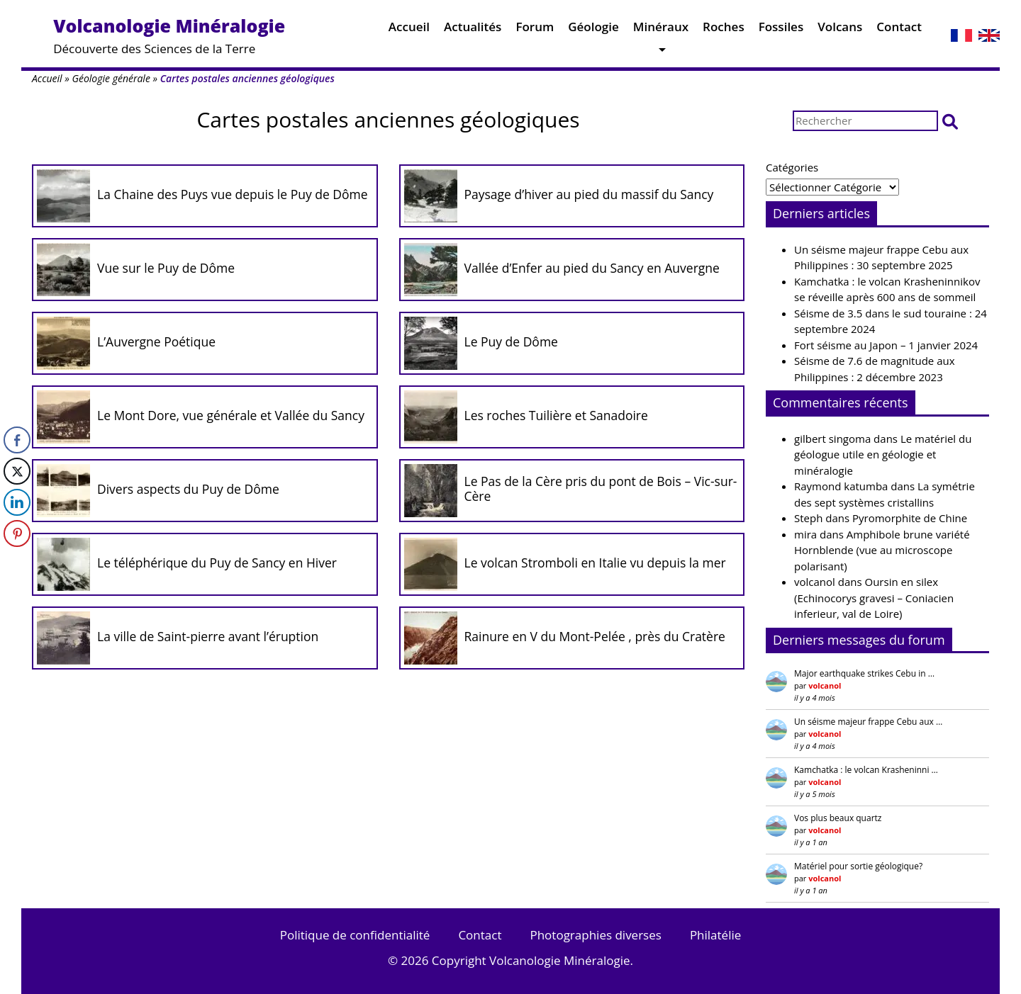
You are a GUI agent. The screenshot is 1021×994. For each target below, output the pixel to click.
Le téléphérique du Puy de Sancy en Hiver (217, 562)
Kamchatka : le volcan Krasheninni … (866, 770)
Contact (899, 30)
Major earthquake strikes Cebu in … (864, 673)
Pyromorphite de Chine (909, 518)
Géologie (593, 30)
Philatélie (715, 935)
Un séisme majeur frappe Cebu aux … (868, 722)
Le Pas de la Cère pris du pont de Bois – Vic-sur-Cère (600, 488)
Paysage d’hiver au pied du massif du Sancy (589, 194)
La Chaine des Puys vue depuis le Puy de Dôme (232, 194)
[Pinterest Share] (17, 533)
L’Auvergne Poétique (156, 341)
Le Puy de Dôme (511, 341)
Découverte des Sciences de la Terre (169, 35)
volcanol (814, 582)
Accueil (409, 30)
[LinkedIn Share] (17, 502)
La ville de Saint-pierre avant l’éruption (207, 636)
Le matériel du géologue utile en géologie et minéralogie (882, 454)
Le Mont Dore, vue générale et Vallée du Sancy (230, 415)
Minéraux (660, 30)
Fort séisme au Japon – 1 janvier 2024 (886, 345)
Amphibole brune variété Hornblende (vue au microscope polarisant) (882, 550)
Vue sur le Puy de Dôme (166, 267)
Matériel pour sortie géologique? (858, 866)
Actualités (472, 30)
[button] (950, 121)
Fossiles (781, 30)
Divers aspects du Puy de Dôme (188, 488)
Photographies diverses (595, 935)
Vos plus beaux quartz (837, 818)
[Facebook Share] (17, 440)
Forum (534, 30)
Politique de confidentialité (355, 935)
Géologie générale (111, 78)
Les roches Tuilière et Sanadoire (556, 415)
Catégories (792, 167)
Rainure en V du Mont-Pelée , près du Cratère (594, 636)
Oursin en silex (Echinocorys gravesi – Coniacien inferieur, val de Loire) (874, 598)
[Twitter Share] (17, 471)
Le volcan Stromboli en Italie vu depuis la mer (595, 562)
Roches (723, 30)
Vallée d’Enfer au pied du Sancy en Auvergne (592, 267)
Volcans (840, 30)
